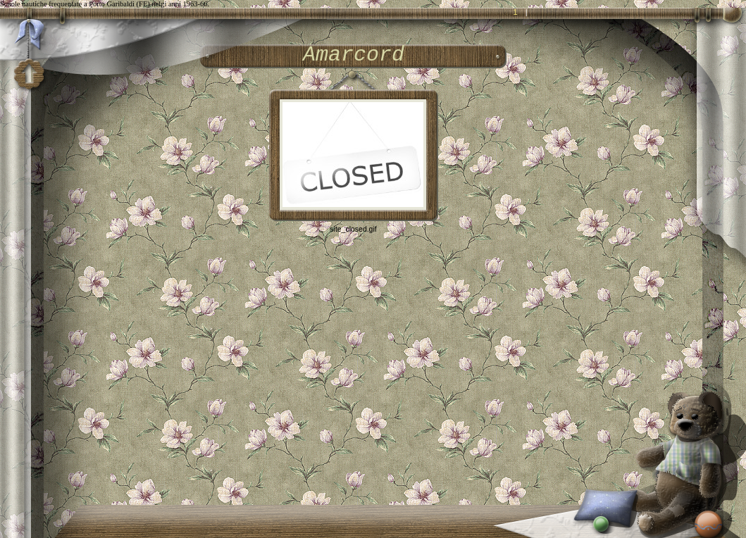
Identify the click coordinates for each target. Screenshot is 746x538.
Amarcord (353, 55)
